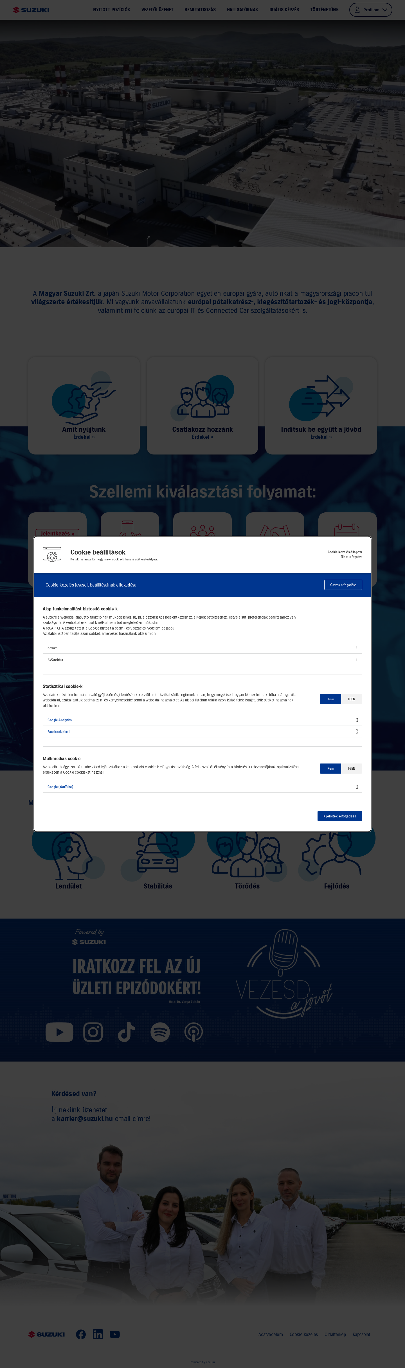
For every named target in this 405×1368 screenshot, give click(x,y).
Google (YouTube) (60, 787)
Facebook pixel (58, 732)
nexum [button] (52, 648)
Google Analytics (60, 720)
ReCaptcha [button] (55, 659)
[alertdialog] (202, 683)
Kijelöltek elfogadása (339, 816)
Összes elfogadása (343, 585)
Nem (330, 699)
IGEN (351, 699)
